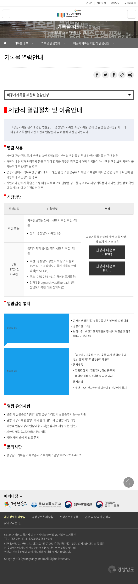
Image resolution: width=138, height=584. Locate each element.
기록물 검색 (23, 43)
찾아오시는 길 (12, 523)
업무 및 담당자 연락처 (98, 517)
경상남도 (115, 3)
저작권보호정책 (69, 517)
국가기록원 (130, 3)
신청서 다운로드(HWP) (107, 252)
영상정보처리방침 (42, 517)
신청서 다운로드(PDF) (107, 268)
